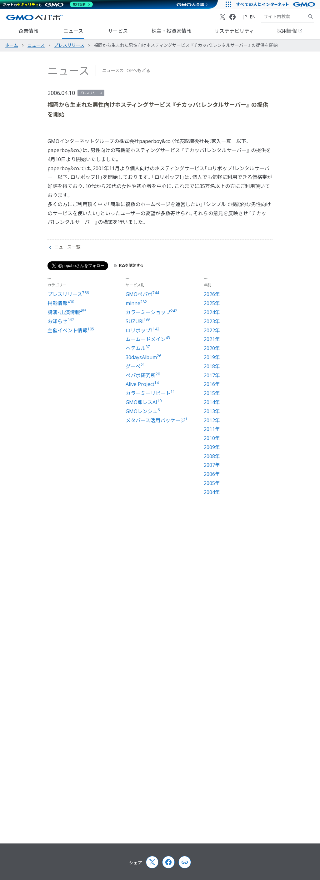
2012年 (212, 420)
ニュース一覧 (64, 247)
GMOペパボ (142, 294)
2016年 (212, 384)
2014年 (212, 402)
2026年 (212, 294)
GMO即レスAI (144, 402)
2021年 (212, 339)
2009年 (212, 447)
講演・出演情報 (67, 312)
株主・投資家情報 (172, 30)
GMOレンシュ (143, 411)
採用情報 (289, 30)
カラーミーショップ (151, 312)
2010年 (212, 438)
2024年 (212, 312)
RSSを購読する (129, 265)
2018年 (212, 366)
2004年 (212, 492)
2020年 (212, 348)
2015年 (212, 393)
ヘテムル (138, 348)
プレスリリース (91, 93)
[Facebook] (233, 17)
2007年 (212, 465)
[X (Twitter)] (223, 17)
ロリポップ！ (142, 330)
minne (136, 303)
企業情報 (28, 30)
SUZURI (138, 321)
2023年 (212, 321)
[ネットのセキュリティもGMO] (48, 4)
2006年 (212, 474)
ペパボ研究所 (143, 375)
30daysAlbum (143, 357)
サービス (118, 30)
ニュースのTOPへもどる (126, 70)
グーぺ (135, 366)
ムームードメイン (148, 339)
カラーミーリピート (150, 393)
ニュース (73, 30)
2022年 (212, 330)
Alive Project (142, 384)
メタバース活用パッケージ (157, 420)
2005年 (212, 483)
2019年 (212, 357)
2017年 (212, 375)
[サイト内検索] (311, 16)
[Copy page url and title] (184, 862)
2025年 (212, 303)
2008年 (212, 456)
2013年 (212, 411)
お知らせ (61, 321)
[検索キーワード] (284, 16)
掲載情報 (61, 303)
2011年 (212, 429)
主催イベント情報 (71, 330)
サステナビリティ (234, 30)
